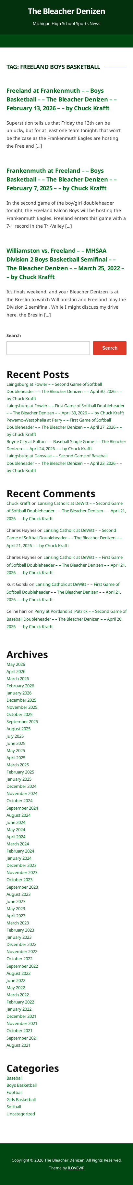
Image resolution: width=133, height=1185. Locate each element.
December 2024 (21, 786)
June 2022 (15, 980)
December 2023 (21, 865)
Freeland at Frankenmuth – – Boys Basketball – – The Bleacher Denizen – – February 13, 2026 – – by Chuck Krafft (61, 99)
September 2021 (22, 1038)
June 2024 (15, 822)
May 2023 (15, 908)
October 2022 (19, 959)
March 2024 (17, 844)
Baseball (14, 1078)
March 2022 (17, 995)
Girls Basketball (21, 1099)
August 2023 (18, 894)
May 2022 (15, 987)
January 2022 (18, 1009)
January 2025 (18, 779)
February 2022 (20, 1002)
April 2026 (15, 671)
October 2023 (19, 879)
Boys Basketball (21, 1085)
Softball (13, 1107)
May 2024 (15, 829)
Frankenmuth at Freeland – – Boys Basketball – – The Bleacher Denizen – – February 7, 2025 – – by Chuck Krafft (61, 179)
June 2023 (15, 901)
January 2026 (18, 693)
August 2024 (18, 815)
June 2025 (15, 743)
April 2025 (15, 758)
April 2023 (15, 916)
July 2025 (15, 736)
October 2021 (19, 1030)
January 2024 (18, 858)
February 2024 (20, 851)
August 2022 (18, 973)
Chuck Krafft (18, 503)
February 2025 (20, 772)
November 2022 (21, 951)
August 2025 (18, 729)
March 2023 (17, 923)
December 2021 (21, 1016)
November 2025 (21, 707)
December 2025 (21, 700)
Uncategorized (20, 1114)
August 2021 (18, 1045)
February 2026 (20, 686)
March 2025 (17, 765)
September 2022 (22, 966)
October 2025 (19, 714)
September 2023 (22, 887)
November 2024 (21, 793)
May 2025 (15, 750)
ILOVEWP (76, 1168)
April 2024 (15, 837)
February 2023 (20, 930)
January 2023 (18, 937)
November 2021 (21, 1023)
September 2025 (22, 721)
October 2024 (19, 800)
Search (13, 335)
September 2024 (22, 808)
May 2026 (15, 664)
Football (14, 1092)
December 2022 (21, 944)
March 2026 (17, 678)
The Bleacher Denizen (66, 11)
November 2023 (21, 872)
